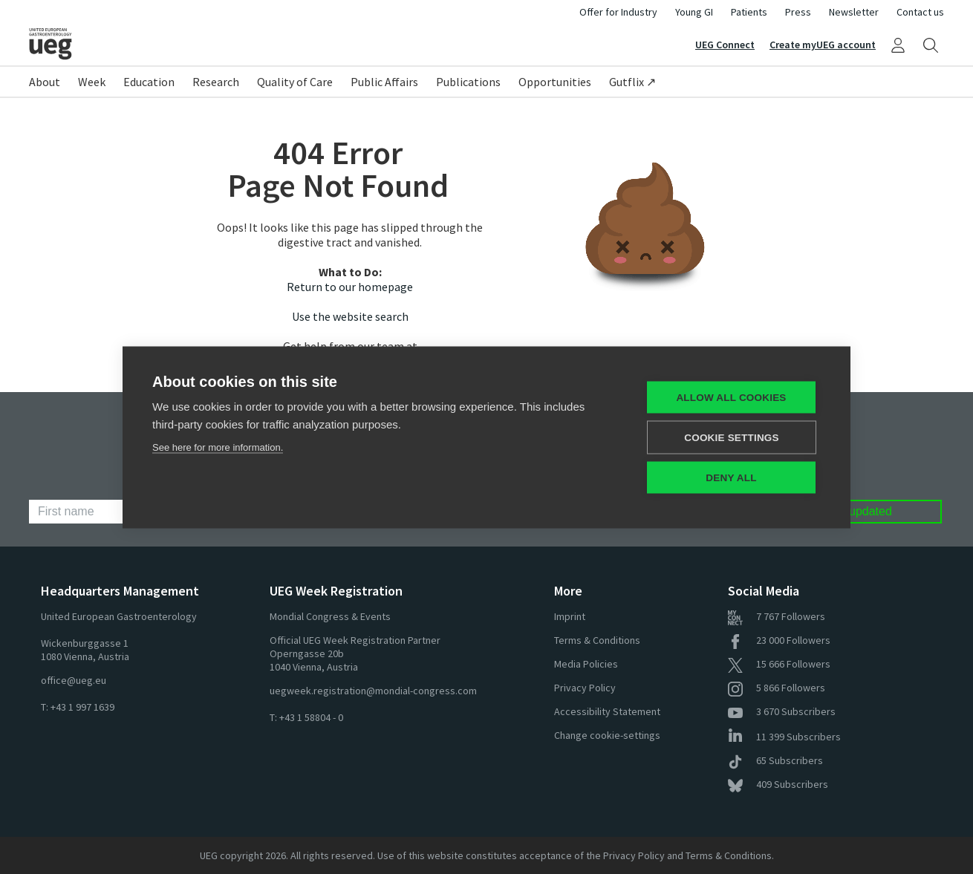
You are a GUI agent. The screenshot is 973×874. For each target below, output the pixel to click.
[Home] (257, 44)
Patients (749, 12)
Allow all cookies (731, 396)
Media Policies (586, 664)
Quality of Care (295, 81)
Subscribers (782, 711)
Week (91, 81)
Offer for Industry (618, 12)
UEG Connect (725, 44)
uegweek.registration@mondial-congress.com (373, 690)
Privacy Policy (585, 687)
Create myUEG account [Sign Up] (822, 44)
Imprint (569, 616)
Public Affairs (384, 81)
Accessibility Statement (607, 711)
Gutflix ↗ (632, 81)
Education (149, 81)
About (44, 81)
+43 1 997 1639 (82, 707)
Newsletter (854, 12)
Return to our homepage (350, 286)
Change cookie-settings (607, 735)
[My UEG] (898, 44)
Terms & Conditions (597, 640)
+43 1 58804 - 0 (311, 717)
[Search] (930, 44)
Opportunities (554, 81)
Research (215, 81)
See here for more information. (217, 446)
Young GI (694, 12)
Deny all (731, 477)
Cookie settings (731, 437)
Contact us (920, 12)
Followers (776, 616)
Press (798, 12)
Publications (468, 81)
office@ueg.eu (73, 680)
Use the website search (350, 316)
